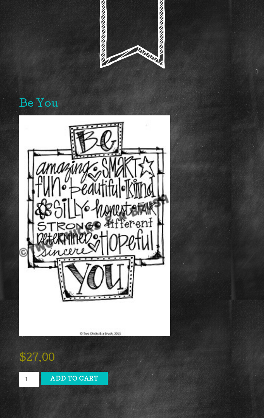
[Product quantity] (29, 379)
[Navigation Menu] (256, 72)
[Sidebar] (7, 72)
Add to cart (74, 379)
